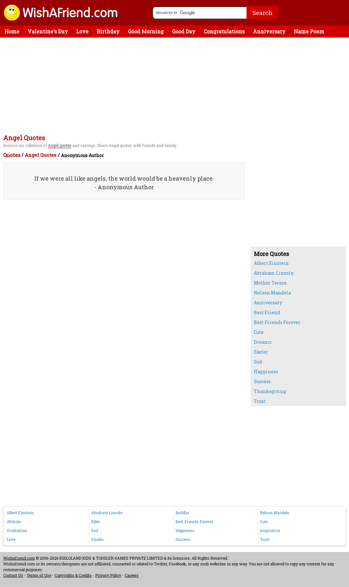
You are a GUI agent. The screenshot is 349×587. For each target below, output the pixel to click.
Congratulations (224, 31)
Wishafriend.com (19, 558)
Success (262, 381)
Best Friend (267, 312)
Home (11, 31)
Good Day (183, 31)
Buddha (182, 512)
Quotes (11, 155)
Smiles (97, 539)
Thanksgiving (270, 391)
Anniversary (269, 31)
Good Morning (146, 31)
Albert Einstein (271, 263)
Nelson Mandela (272, 293)
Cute (259, 332)
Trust (260, 401)
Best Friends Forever (277, 322)
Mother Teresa (270, 283)
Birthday (108, 31)
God (258, 362)
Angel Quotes (40, 155)
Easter (261, 352)
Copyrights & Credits (73, 575)
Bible (95, 521)
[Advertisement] (176, 85)
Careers (132, 575)
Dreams (263, 342)
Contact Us (13, 575)
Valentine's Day (48, 31)
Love (82, 31)
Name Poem (309, 31)
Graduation (17, 530)
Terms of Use (39, 575)
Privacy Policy (108, 575)
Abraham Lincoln (274, 273)
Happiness (266, 372)
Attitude (14, 521)
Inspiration (270, 530)
